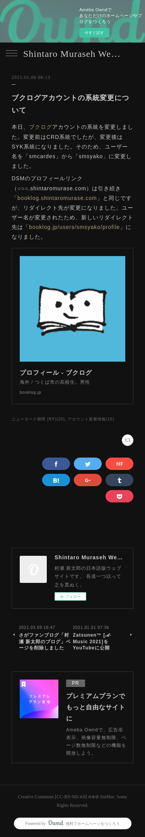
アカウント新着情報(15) (91, 419)
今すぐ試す (94, 33)
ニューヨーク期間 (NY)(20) (38, 419)
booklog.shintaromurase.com (57, 198)
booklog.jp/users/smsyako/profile (74, 227)
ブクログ (40, 127)
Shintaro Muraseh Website (72, 54)
